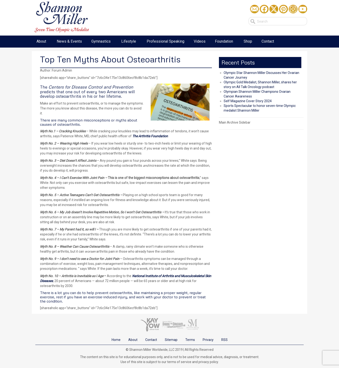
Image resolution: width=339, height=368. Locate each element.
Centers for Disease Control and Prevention (90, 86)
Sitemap (171, 340)
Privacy (208, 340)
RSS (224, 340)
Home (116, 340)
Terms (190, 340)
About (132, 340)
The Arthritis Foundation (150, 136)
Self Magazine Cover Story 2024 (248, 101)
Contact (151, 340)
